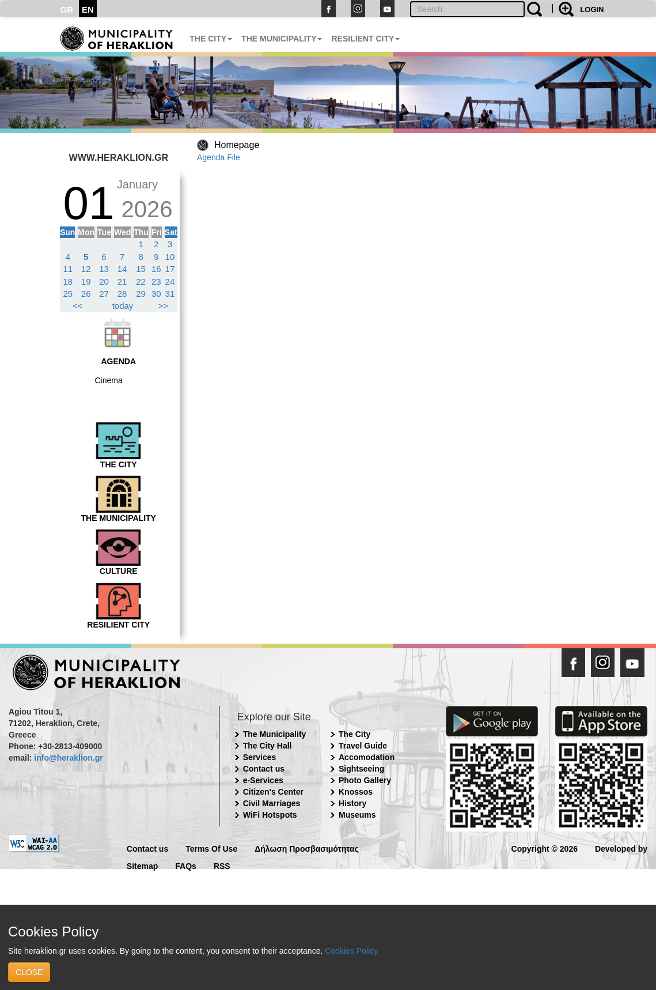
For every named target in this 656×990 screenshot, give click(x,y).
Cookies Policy (351, 950)
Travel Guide (363, 745)
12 (86, 269)
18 (68, 281)
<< (78, 306)
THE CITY (210, 38)
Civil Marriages (272, 803)
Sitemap (142, 865)
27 (104, 293)
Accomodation (367, 757)
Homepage (236, 145)
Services (259, 757)
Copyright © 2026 (544, 848)
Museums (357, 814)
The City (354, 734)
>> (163, 306)
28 (122, 293)
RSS (222, 865)
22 (141, 281)
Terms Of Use (211, 848)
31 (170, 293)
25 (68, 293)
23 (156, 281)
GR (67, 9)
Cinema (109, 380)
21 (122, 281)
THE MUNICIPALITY (281, 38)
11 (68, 269)
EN (88, 9)
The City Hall (267, 745)
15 (141, 269)
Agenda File (218, 157)
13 (104, 269)
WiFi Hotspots (270, 814)
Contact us (264, 768)
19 (86, 281)
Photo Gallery (365, 780)
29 (141, 293)
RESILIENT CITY (365, 38)
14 (122, 269)
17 (170, 269)
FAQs (185, 865)
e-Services (263, 780)
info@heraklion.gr (68, 757)
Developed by (621, 848)
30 (156, 293)
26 (86, 293)
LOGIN (592, 9)
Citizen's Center (273, 791)
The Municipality (274, 734)
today (123, 306)
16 (156, 269)
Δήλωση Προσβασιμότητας (307, 848)
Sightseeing (361, 768)
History (352, 803)
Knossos (356, 791)
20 (104, 281)
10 (170, 257)
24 (170, 281)
